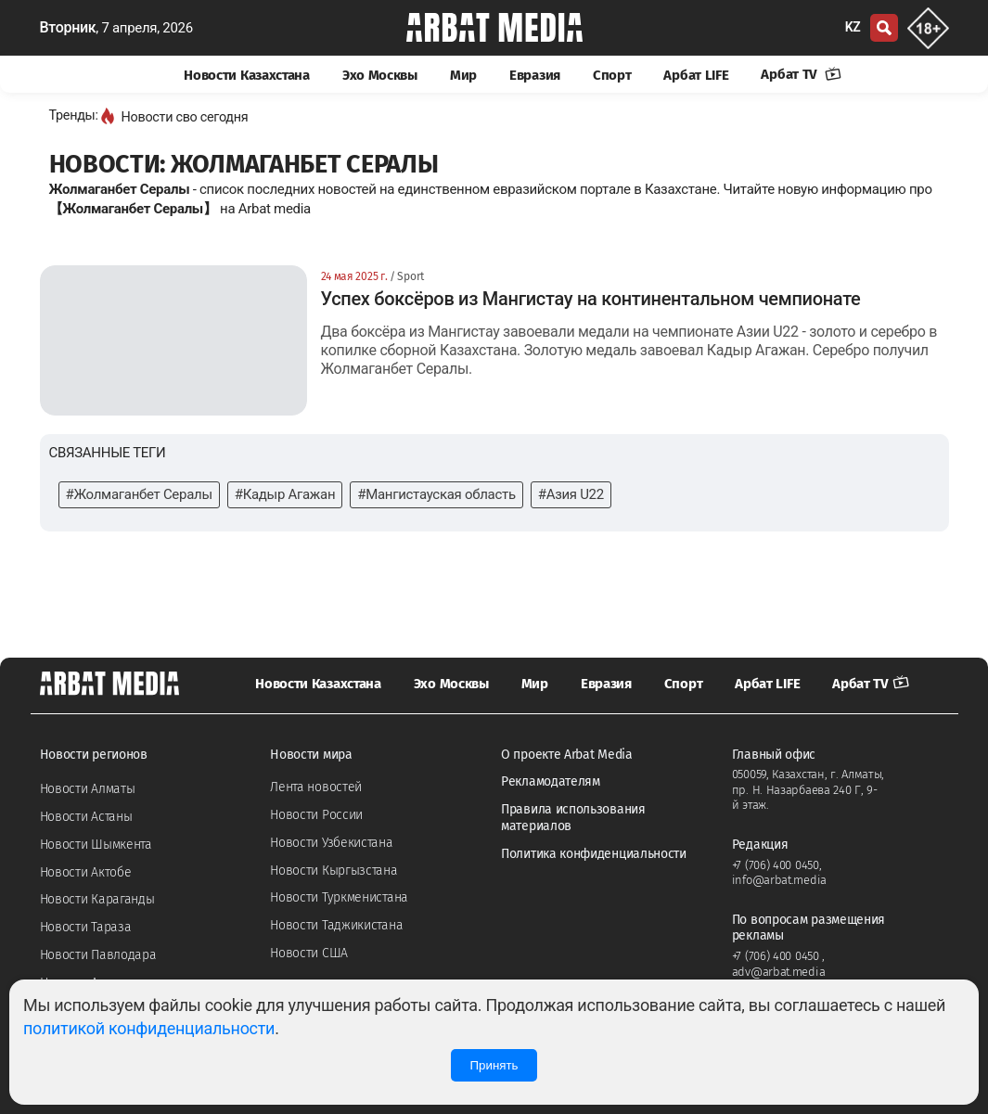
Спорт (612, 75)
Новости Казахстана (247, 75)
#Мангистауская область (436, 494)
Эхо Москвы (379, 75)
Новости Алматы (87, 789)
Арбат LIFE (695, 75)
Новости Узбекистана (331, 843)
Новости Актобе (86, 872)
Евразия (534, 75)
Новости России (316, 815)
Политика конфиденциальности (593, 854)
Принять (493, 1065)
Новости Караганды (97, 899)
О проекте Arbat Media (567, 754)
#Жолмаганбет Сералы (139, 494)
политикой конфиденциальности (149, 1028)
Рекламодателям (550, 781)
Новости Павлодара (98, 955)
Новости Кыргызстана (333, 870)
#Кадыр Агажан (285, 494)
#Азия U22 (571, 494)
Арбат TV (800, 74)
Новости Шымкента (96, 844)
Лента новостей (316, 787)
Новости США (309, 953)
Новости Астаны (86, 817)
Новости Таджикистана (336, 925)
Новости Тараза (86, 927)
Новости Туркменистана (339, 897)
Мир (463, 75)
